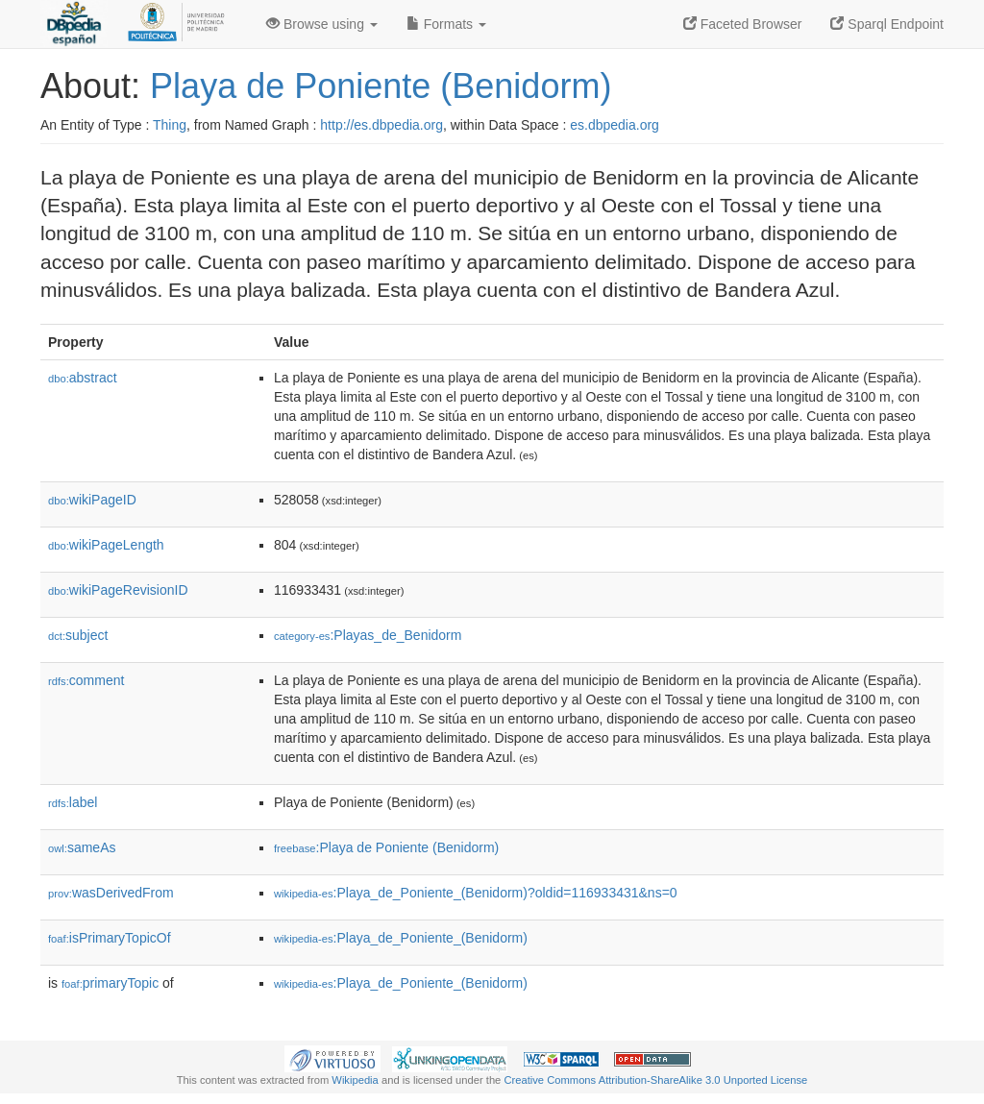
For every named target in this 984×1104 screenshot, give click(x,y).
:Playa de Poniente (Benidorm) (386, 847)
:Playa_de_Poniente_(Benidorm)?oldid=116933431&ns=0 (475, 892)
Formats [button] (446, 24)
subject (78, 635)
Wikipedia (355, 1080)
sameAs (81, 847)
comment (86, 680)
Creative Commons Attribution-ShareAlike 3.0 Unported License (655, 1080)
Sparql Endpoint (887, 24)
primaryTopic (110, 983)
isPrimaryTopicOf (109, 937)
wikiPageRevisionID (118, 590)
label (72, 802)
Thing (169, 125)
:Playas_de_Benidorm (367, 635)
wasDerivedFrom (111, 892)
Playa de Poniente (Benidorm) (380, 86)
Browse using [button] (322, 24)
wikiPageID (92, 499)
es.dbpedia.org (614, 125)
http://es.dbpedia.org (381, 125)
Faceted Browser (742, 24)
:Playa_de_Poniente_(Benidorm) (401, 937)
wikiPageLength (106, 544)
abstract (82, 377)
